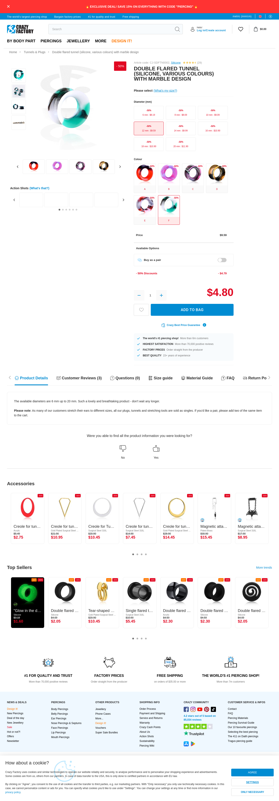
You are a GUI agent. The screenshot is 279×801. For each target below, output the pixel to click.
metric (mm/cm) (242, 16)
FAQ (230, 713)
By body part (21, 41)
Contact (232, 708)
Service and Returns (151, 718)
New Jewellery (15, 722)
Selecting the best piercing (243, 731)
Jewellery (78, 41)
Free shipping (131, 16)
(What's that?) (39, 188)
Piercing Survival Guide (241, 722)
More (100, 41)
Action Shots (147, 736)
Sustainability (147, 741)
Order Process (148, 708)
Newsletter (13, 741)
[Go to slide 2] (63, 210)
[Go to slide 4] (69, 210)
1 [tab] (133, 554)
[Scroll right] (10, 377)
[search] (110, 29)
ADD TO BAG (192, 309)
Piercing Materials (238, 718)
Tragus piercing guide (240, 741)
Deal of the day (15, 718)
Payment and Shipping (152, 713)
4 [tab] (146, 554)
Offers (10, 736)
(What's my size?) (165, 90)
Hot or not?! (13, 731)
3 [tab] (142, 554)
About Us (145, 731)
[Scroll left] (269, 377)
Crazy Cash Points (150, 727)
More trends (264, 567)
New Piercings (15, 713)
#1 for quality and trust (101, 16)
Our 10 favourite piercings (242, 727)
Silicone (176, 62)
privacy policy (12, 792)
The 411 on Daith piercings (243, 736)
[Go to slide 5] (73, 210)
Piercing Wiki (147, 745)
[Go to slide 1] (59, 210)
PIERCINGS (51, 41)
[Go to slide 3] (66, 210)
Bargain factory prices (67, 16)
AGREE (252, 772)
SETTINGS (252, 782)
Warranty (145, 722)
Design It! (121, 41)
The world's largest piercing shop (27, 16)
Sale (9, 727)
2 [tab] (137, 554)
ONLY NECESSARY (252, 792)
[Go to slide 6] (76, 210)
